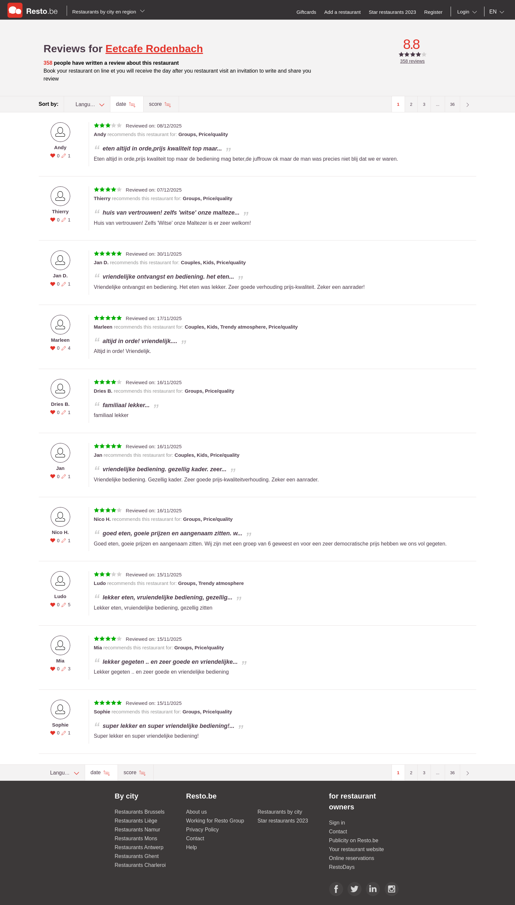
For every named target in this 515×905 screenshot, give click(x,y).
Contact (195, 838)
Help (191, 847)
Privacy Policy (202, 829)
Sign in (337, 822)
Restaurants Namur (137, 829)
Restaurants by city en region (108, 11)
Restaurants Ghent (137, 856)
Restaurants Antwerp (139, 847)
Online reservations (351, 858)
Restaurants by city (280, 812)
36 (452, 104)
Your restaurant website (356, 849)
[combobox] (468, 12)
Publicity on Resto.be (353, 840)
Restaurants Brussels (140, 812)
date (122, 104)
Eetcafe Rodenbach (154, 49)
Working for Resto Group (215, 821)
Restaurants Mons (136, 838)
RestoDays (342, 867)
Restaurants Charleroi (140, 865)
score (156, 104)
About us (196, 812)
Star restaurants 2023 (283, 821)
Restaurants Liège (136, 821)
